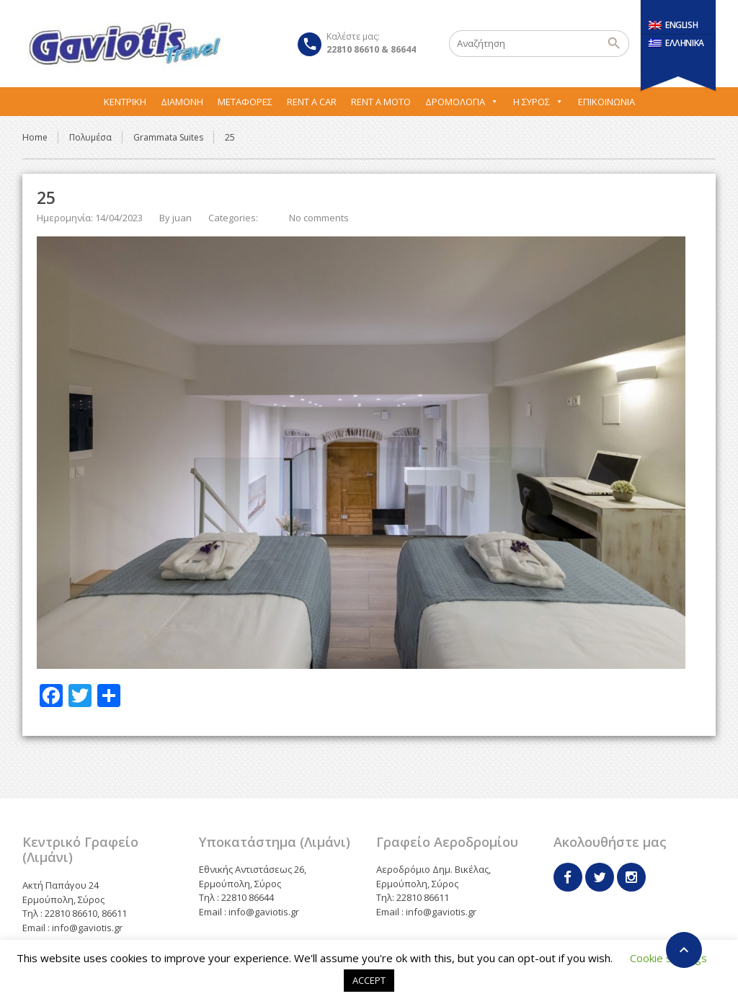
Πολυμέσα (90, 137)
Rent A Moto (381, 101)
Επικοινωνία (606, 101)
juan (182, 217)
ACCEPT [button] (369, 980)
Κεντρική (125, 101)
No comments (319, 217)
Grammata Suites (168, 137)
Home (35, 137)
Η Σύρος (538, 101)
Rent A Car (312, 101)
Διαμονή (182, 101)
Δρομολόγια (462, 101)
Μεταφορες (245, 101)
